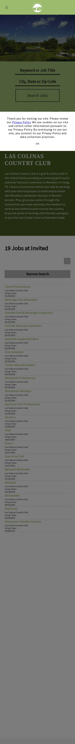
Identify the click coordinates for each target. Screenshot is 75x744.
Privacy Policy (21, 122)
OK (37, 143)
